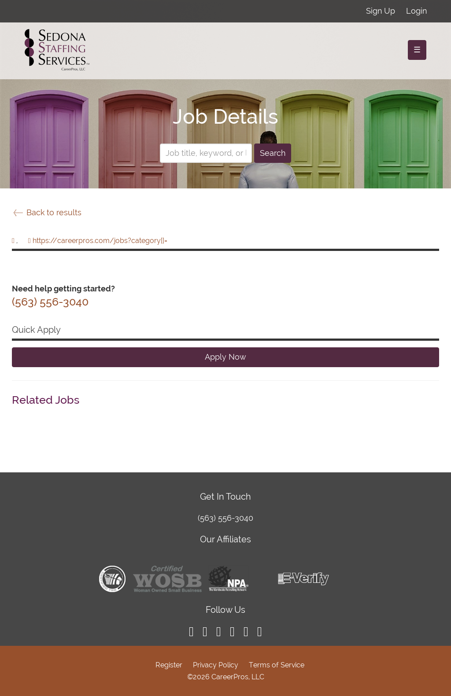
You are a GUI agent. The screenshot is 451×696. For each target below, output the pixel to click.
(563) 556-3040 (225, 518)
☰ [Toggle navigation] (417, 49)
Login (416, 10)
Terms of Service (276, 665)
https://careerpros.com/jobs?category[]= (100, 240)
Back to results (46, 212)
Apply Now (225, 356)
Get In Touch (225, 496)
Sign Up (380, 10)
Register (168, 665)
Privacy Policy (215, 665)
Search (272, 153)
